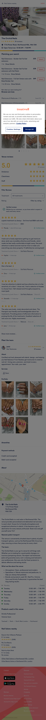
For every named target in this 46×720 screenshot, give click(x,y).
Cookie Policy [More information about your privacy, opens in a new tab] (21, 123)
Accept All (29, 129)
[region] (23, 119)
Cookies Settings (13, 129)
